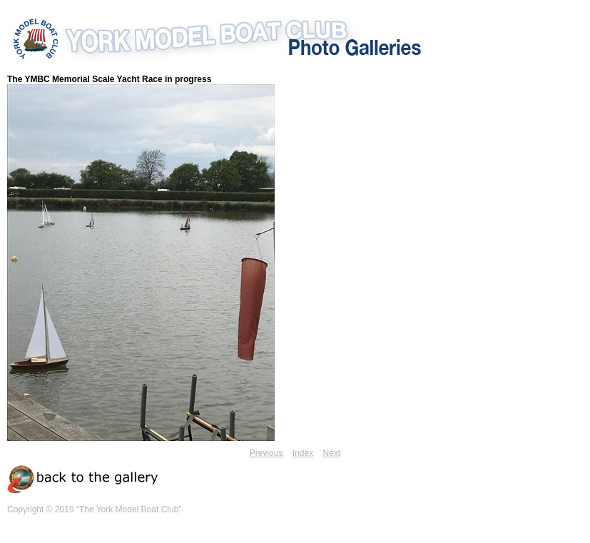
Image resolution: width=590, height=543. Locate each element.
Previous (266, 453)
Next (332, 453)
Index (303, 453)
